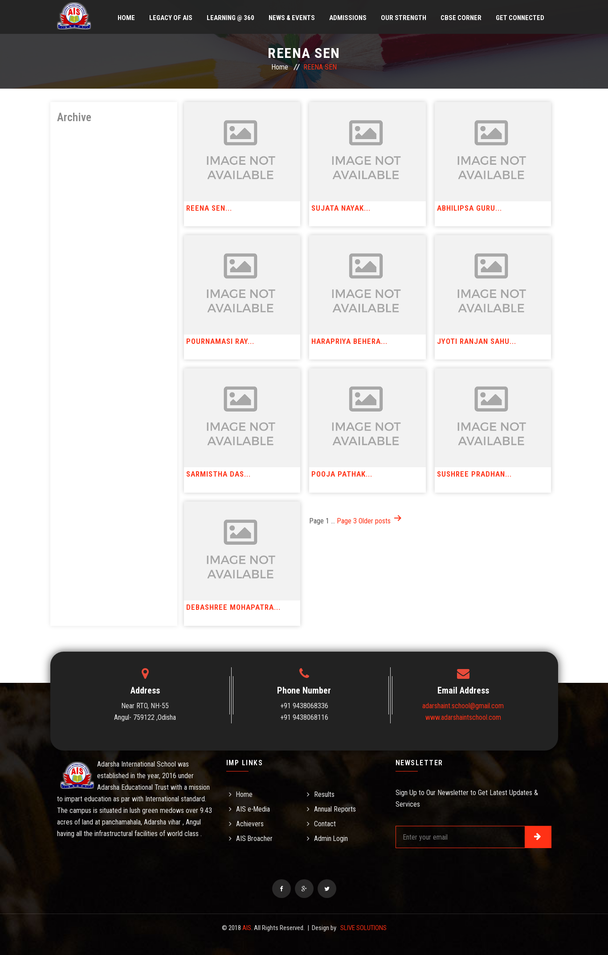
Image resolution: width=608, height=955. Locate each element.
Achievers (250, 824)
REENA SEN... (209, 208)
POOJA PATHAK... (341, 473)
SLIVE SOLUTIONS (363, 928)
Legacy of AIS (170, 18)
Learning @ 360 (230, 18)
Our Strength (403, 18)
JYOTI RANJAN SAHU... (476, 341)
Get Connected (520, 18)
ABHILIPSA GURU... (469, 208)
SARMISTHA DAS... (218, 473)
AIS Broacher (254, 838)
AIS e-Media (253, 809)
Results (324, 794)
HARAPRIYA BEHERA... (349, 341)
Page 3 (347, 521)
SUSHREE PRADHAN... (474, 473)
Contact (325, 824)
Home (126, 18)
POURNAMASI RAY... (220, 341)
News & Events (292, 18)
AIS (246, 928)
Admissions (348, 18)
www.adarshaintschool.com (463, 717)
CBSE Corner (461, 18)
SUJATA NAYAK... (341, 208)
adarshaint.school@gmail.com (463, 706)
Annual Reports (335, 809)
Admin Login (331, 838)
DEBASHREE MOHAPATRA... (233, 607)
